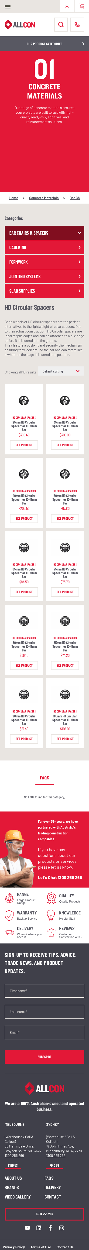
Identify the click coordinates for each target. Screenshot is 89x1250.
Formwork (45, 262)
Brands (12, 1187)
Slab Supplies (45, 291)
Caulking (45, 247)
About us (13, 1178)
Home (13, 198)
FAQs (49, 1178)
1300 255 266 (70, 877)
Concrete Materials (44, 198)
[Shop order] (61, 371)
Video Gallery (18, 1197)
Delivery (52, 1187)
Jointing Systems (45, 276)
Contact (52, 1197)
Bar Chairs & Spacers (45, 233)
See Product (24, 445)
